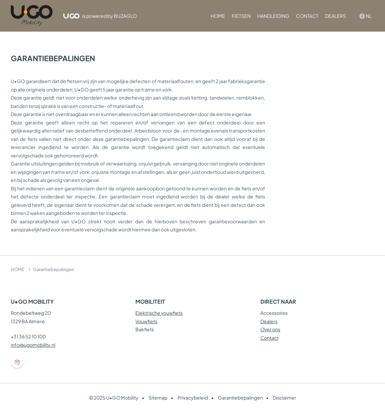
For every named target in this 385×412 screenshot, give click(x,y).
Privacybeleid (193, 398)
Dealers (269, 321)
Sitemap (158, 398)
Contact (269, 338)
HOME (218, 16)
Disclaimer (284, 398)
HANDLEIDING (273, 16)
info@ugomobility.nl (33, 345)
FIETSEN (241, 16)
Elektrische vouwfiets (159, 313)
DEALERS (335, 16)
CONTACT (307, 16)
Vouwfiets (146, 321)
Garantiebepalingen (240, 398)
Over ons (270, 329)
